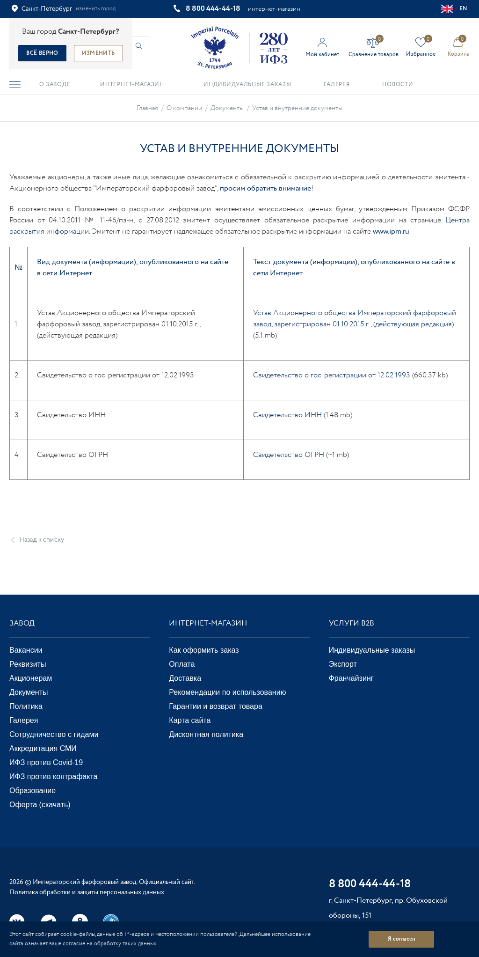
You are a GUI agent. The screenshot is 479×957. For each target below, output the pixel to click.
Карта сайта (189, 720)
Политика (26, 706)
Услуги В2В (351, 623)
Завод (22, 623)
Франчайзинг (351, 678)
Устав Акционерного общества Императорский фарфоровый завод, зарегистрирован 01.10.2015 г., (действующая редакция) (354, 319)
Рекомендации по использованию (227, 692)
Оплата (182, 664)
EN (454, 9)
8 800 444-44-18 (213, 8)
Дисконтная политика (206, 734)
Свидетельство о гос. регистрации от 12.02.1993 (331, 375)
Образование (32, 791)
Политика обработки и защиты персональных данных (86, 892)
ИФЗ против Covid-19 (46, 762)
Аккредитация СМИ (43, 748)
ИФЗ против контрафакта (53, 776)
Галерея (23, 720)
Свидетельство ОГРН (288, 454)
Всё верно (42, 53)
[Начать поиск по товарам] (139, 46)
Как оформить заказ (204, 650)
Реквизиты (27, 664)
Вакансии (26, 650)
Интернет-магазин (208, 623)
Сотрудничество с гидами (53, 734)
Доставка (185, 678)
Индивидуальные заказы (372, 650)
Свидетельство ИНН (287, 415)
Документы (28, 692)
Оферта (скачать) (40, 805)
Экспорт (343, 664)
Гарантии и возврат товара (215, 706)
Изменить (98, 53)
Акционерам (30, 678)
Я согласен (401, 939)
